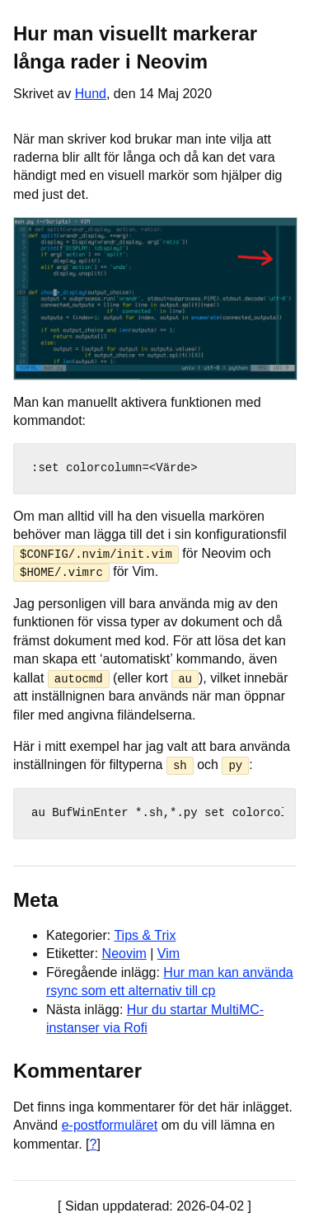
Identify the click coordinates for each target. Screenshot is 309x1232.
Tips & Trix (145, 935)
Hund (90, 94)
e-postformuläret (110, 1125)
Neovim (124, 953)
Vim (168, 953)
